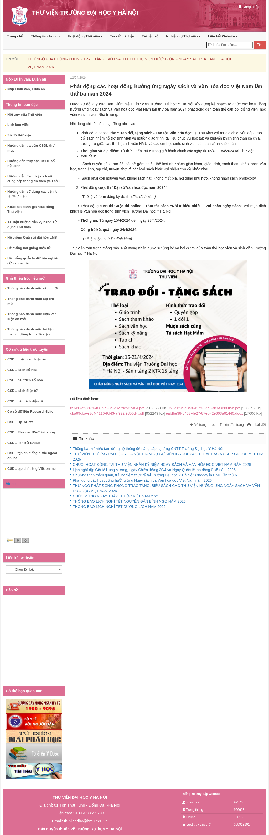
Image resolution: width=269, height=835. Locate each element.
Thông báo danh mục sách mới (32, 288)
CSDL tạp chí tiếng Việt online (31, 469)
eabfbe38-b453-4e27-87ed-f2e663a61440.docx (214, 413)
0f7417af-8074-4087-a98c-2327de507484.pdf (119, 408)
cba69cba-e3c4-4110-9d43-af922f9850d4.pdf (118, 413)
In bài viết (256, 425)
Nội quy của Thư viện (24, 114)
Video (11, 484)
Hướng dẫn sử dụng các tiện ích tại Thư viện (33, 194)
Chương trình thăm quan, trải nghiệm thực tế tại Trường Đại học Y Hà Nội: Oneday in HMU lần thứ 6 (155, 475)
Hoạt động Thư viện (85, 36)
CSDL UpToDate (20, 422)
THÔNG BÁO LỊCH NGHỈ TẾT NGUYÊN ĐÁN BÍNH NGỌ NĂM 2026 (129, 501)
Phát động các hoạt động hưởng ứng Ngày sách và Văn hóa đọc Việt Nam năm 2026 (142, 480)
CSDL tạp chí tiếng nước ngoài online (32, 455)
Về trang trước (203, 425)
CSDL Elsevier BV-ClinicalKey (31, 432)
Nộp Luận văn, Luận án (26, 89)
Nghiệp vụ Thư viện (183, 36)
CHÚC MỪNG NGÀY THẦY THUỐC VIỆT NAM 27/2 (115, 496)
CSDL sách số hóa (22, 370)
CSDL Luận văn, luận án (26, 359)
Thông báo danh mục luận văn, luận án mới (32, 316)
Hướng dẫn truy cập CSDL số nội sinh (31, 163)
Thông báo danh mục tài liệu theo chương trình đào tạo (30, 331)
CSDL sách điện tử (22, 391)
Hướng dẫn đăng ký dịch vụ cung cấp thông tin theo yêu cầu (33, 178)
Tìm (259, 45)
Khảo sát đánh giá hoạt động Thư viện (30, 209)
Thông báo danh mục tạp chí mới (30, 301)
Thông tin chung (45, 36)
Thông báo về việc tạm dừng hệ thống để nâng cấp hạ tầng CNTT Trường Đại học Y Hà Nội (148, 449)
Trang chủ (15, 36)
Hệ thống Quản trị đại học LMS (32, 237)
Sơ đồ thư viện (19, 135)
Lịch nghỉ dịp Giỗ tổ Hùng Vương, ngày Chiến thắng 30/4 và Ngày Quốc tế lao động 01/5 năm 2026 (154, 470)
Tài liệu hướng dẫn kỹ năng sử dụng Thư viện (32, 224)
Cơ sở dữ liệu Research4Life (30, 411)
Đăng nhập (248, 7)
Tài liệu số (150, 36)
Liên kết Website (222, 36)
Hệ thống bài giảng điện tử (28, 248)
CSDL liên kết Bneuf (23, 443)
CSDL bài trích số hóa (25, 380)
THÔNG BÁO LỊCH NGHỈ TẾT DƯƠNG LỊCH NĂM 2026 (119, 507)
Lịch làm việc (18, 125)
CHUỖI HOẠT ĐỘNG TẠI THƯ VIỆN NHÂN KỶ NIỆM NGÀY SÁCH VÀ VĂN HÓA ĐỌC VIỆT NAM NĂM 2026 (162, 464)
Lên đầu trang (231, 425)
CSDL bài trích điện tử (25, 401)
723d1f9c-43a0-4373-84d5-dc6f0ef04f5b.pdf (214, 408)
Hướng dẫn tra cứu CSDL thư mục (31, 148)
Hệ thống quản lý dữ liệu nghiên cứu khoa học (33, 260)
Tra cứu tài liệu (122, 36)
